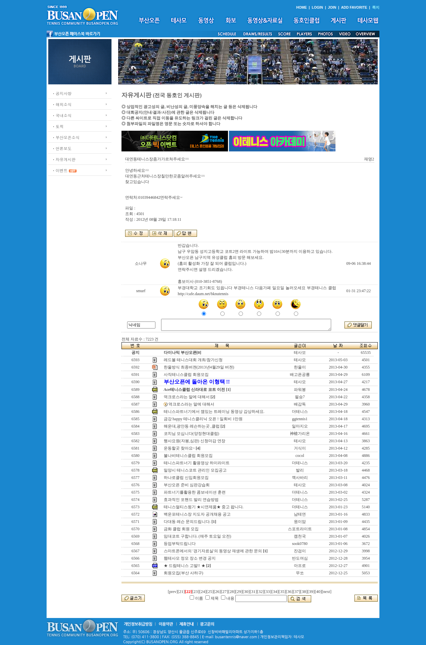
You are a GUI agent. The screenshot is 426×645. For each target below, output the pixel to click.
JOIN (332, 7)
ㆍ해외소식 (62, 104)
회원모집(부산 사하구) (183, 573)
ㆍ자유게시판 (64, 159)
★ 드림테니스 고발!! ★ (184, 565)
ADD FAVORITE (354, 7)
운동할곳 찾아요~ (179, 448)
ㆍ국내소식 (62, 115)
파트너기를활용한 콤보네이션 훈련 (195, 492)
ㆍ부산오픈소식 (66, 137)
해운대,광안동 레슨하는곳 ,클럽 (192, 426)
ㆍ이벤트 (60, 170)
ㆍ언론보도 (62, 148)
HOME (301, 7)
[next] (326, 591)
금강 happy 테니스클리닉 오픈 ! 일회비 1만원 (203, 419)
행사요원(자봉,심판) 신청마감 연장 (194, 441)
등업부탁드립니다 (180, 543)
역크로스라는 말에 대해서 (187, 397)
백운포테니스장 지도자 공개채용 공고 (197, 514)
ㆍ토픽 (58, 126)
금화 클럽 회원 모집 (181, 529)
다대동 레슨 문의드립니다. (187, 521)
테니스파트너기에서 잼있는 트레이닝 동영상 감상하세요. (214, 411)
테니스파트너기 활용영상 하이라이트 (197, 463)
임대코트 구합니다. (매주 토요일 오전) (197, 536)
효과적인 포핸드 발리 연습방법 (191, 499)
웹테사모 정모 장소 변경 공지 (190, 558)
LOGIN (317, 7)
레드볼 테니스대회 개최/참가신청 (193, 360)
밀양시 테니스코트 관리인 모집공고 (195, 470)
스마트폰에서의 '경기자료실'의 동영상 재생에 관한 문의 (213, 551)
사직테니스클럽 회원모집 (186, 374)
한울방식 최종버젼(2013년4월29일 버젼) (199, 367)
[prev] (172, 591)
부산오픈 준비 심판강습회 (187, 485)
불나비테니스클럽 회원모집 (188, 455)
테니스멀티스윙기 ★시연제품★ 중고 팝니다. (204, 507)
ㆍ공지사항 (62, 93)
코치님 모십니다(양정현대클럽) (191, 433)
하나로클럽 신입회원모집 (186, 477)
